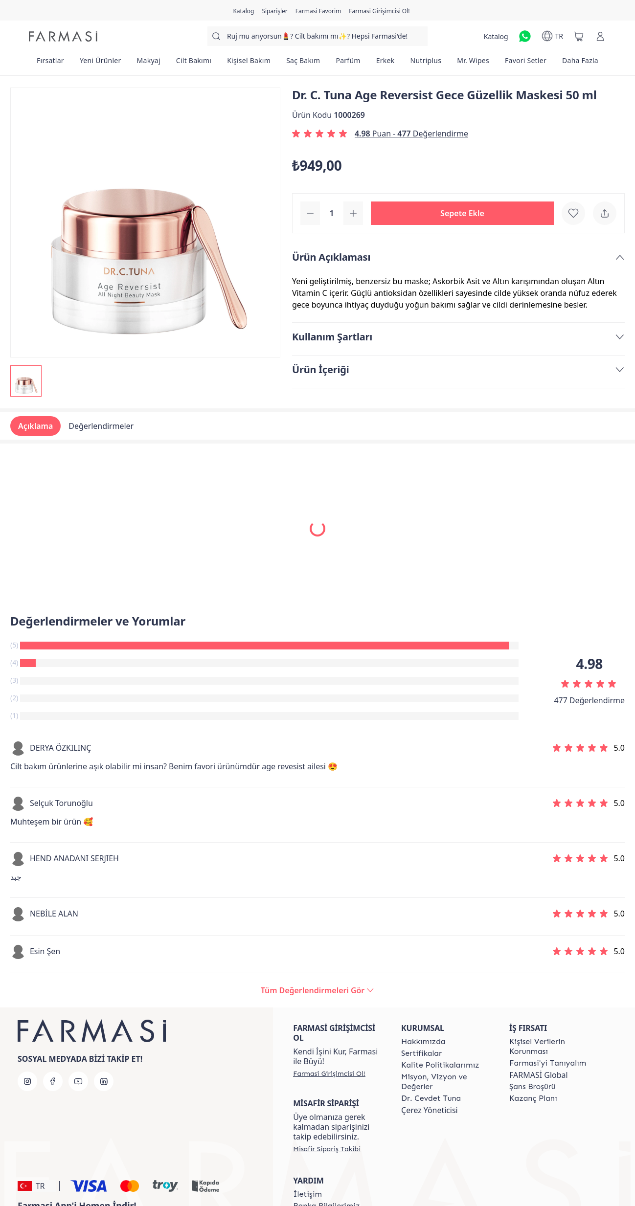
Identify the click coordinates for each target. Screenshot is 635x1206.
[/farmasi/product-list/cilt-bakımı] (193, 63)
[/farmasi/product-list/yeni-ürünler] (100, 63)
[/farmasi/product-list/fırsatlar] (50, 63)
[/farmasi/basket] (579, 36)
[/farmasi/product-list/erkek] (385, 63)
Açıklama (35, 426)
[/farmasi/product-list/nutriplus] (426, 63)
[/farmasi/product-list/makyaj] (148, 63)
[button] (462, 213)
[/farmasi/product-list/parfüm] (348, 63)
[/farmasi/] (63, 36)
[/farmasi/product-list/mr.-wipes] (473, 63)
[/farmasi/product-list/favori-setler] (525, 63)
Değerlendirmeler (101, 426)
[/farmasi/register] (274, 10)
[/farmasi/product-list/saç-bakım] (303, 63)
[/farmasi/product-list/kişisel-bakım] (248, 63)
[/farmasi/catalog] (243, 10)
